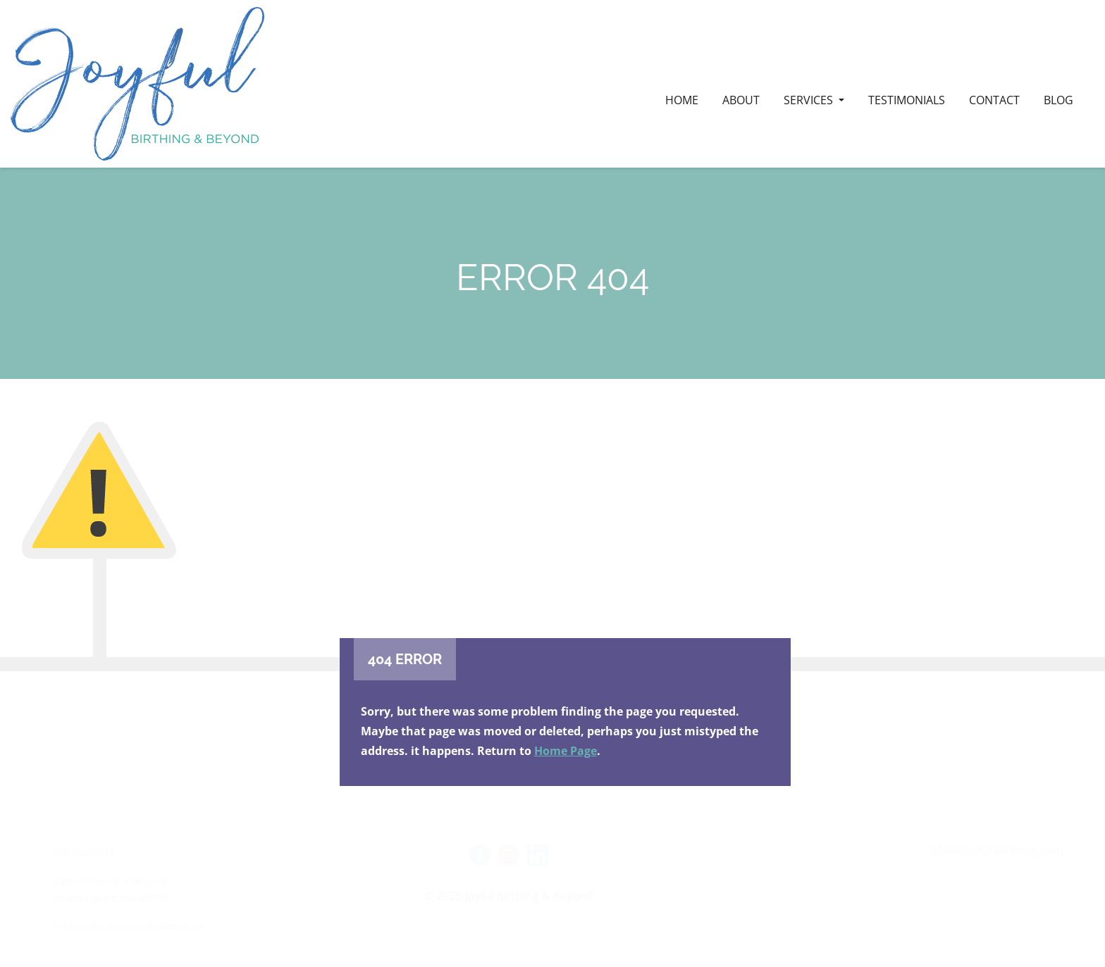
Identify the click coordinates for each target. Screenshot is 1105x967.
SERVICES (810, 100)
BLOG (1058, 100)
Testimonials (906, 100)
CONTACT (994, 100)
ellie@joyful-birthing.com (997, 850)
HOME (681, 100)
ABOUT (741, 100)
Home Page (565, 751)
